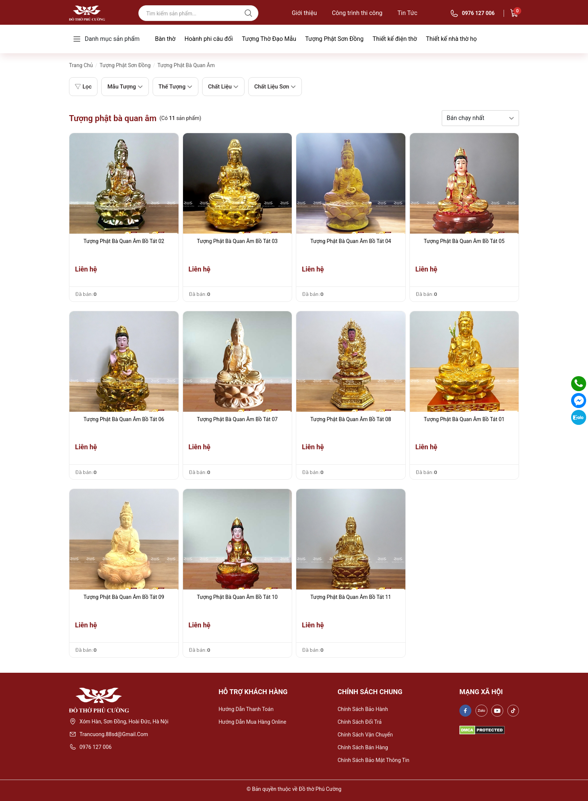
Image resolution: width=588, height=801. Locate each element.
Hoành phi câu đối (208, 38)
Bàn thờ (165, 38)
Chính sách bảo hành (363, 709)
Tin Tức (407, 13)
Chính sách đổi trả (360, 722)
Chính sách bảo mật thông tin (373, 760)
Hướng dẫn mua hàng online (252, 722)
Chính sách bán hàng (363, 747)
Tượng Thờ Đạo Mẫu (269, 38)
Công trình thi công (357, 13)
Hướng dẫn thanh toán (246, 709)
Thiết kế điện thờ (394, 38)
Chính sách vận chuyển (365, 735)
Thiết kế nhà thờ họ (451, 38)
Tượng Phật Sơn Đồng (334, 38)
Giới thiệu (304, 13)
